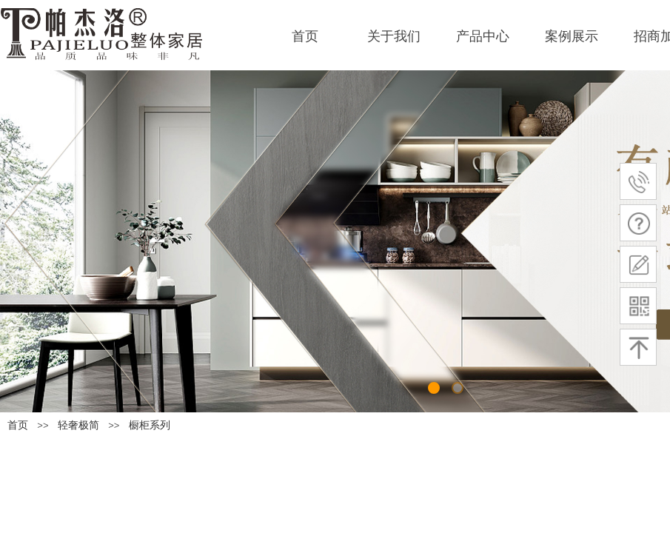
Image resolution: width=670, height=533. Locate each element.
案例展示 (571, 36)
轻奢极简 (78, 425)
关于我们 (394, 36)
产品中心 (482, 36)
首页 (305, 36)
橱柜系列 (149, 425)
